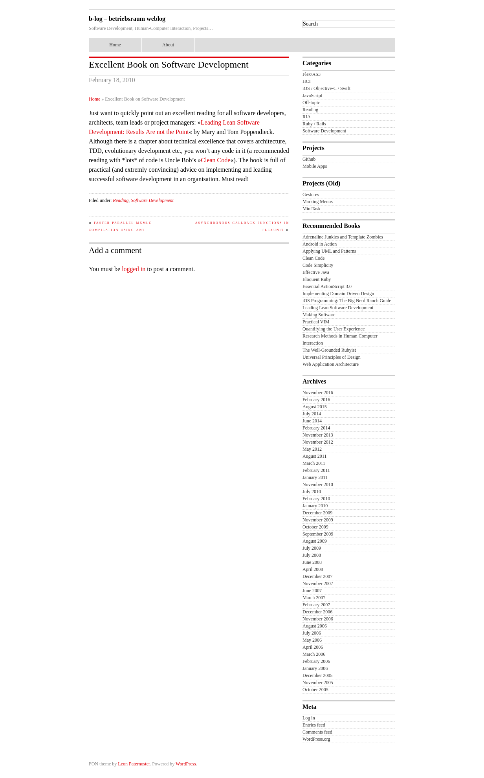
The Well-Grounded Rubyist (329, 350)
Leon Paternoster (134, 764)
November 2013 (317, 435)
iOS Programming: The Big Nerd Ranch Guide (346, 300)
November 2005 (317, 682)
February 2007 (316, 604)
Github (308, 159)
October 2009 (315, 527)
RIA (306, 116)
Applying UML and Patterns (329, 251)
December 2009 (317, 513)
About (168, 45)
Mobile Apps (314, 166)
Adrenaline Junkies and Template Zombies (342, 237)
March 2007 (313, 597)
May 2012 (312, 449)
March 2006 (313, 654)
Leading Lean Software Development (337, 307)
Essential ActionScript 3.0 (327, 286)
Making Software (319, 314)
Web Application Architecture (330, 364)
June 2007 (312, 590)
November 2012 (317, 442)
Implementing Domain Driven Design (338, 293)
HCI (306, 81)
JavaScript (312, 95)
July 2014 (311, 414)
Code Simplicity (317, 265)
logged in (133, 269)
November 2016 (317, 392)
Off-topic (311, 102)
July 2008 (311, 555)
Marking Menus (317, 201)
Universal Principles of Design (331, 357)
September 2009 (317, 534)
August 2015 (314, 406)
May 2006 (312, 640)
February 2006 (316, 661)
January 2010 (315, 505)
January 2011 (315, 477)
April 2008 (312, 569)
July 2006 (311, 633)
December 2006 (317, 612)
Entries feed (313, 725)
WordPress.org (316, 739)
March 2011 (313, 463)
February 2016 (316, 399)
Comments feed (317, 732)
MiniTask (311, 208)
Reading (120, 200)
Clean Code (215, 160)
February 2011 (316, 470)
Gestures (310, 194)
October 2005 (315, 689)
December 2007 (317, 576)
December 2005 (317, 675)
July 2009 (311, 548)
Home (115, 45)
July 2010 (311, 491)
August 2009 (314, 541)
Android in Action (319, 244)
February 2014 (316, 428)
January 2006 (315, 668)
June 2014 (312, 421)
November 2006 (317, 619)
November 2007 (317, 583)
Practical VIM (315, 322)
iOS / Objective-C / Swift (326, 88)
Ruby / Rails (314, 124)
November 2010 (317, 484)
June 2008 (312, 562)
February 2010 (316, 498)
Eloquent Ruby (316, 279)
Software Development (152, 200)
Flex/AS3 (311, 74)
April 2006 (312, 647)
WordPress (186, 764)
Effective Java (315, 272)
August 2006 (314, 626)
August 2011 (314, 456)
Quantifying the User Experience (333, 329)
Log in (308, 718)
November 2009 (317, 520)
